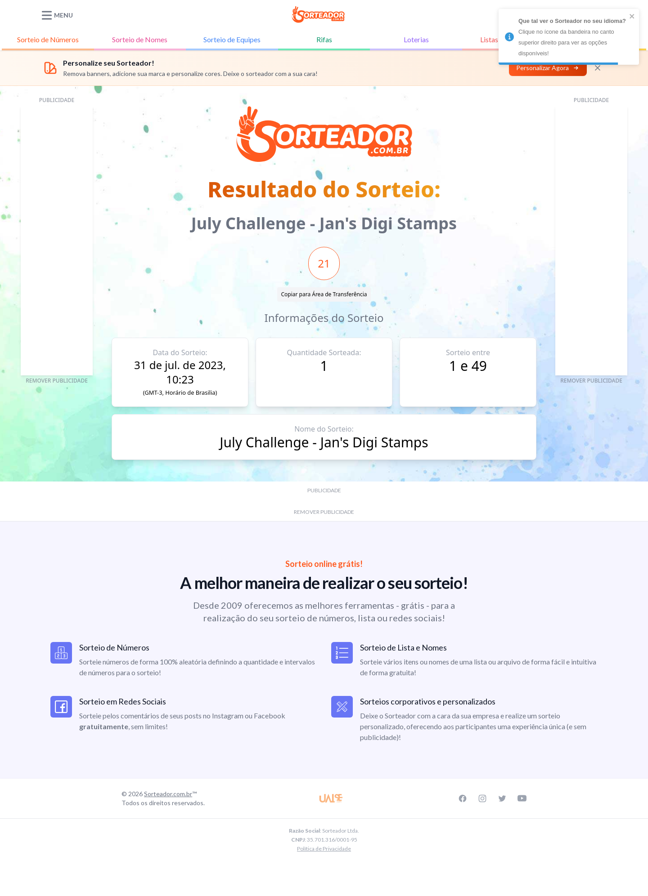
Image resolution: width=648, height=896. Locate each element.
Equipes (232, 39)
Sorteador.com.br (168, 794)
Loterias (416, 39)
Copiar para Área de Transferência (324, 294)
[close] (632, 16)
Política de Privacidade (324, 848)
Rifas (324, 39)
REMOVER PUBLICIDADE (57, 380)
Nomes (139, 39)
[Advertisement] (57, 240)
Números (48, 39)
